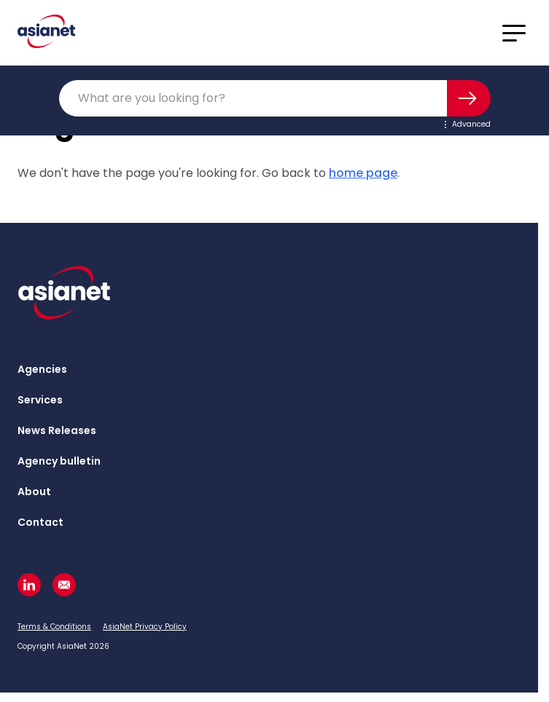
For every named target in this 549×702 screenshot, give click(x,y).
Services (40, 400)
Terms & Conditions (54, 626)
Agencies (42, 369)
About (34, 491)
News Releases (56, 430)
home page (363, 173)
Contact (40, 522)
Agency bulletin (59, 461)
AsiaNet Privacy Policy (145, 626)
